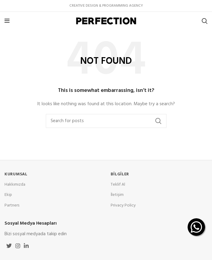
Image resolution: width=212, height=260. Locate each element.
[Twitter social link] (9, 245)
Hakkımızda (15, 184)
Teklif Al (118, 184)
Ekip (8, 194)
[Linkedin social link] (26, 245)
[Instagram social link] (18, 245)
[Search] (204, 21)
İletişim (117, 194)
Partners (12, 205)
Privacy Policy (123, 205)
